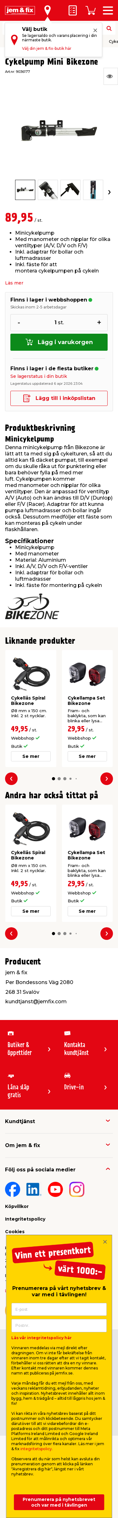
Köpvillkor (17, 1206)
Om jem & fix (22, 1145)
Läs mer (14, 283)
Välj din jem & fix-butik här (46, 48)
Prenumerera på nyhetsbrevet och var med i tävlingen (59, 1502)
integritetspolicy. (36, 1448)
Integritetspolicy (25, 1219)
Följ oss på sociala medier (40, 1170)
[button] (53, 778)
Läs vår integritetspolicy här (41, 1337)
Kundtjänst (20, 1121)
